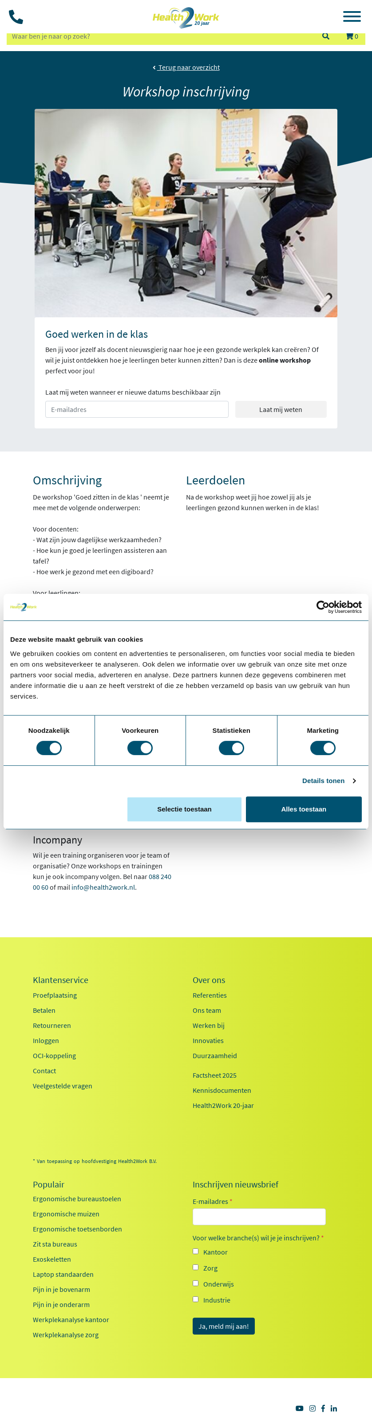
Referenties (210, 995)
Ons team (207, 1010)
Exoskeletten (52, 1259)
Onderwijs (218, 1283)
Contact (44, 1070)
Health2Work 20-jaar (223, 1105)
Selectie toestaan (184, 809)
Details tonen (323, 780)
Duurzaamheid (215, 1055)
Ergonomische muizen (66, 1213)
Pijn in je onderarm (61, 1304)
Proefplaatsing (55, 995)
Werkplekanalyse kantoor (71, 1319)
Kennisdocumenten (222, 1090)
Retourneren (52, 1025)
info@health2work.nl (103, 887)
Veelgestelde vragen (62, 1085)
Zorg (210, 1267)
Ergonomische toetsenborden (77, 1228)
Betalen (44, 1010)
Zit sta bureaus (55, 1243)
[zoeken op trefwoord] (160, 36)
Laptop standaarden (63, 1274)
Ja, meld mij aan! (223, 1326)
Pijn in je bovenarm (61, 1289)
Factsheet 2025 (215, 1075)
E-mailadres (213, 1201)
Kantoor (215, 1251)
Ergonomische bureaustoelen (77, 1198)
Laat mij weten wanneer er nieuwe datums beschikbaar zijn (133, 392)
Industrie (216, 1299)
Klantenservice (60, 980)
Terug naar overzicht (186, 67)
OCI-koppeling (54, 1055)
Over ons (209, 980)
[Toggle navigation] (352, 18)
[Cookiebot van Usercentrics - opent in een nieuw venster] (323, 607)
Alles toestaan (303, 809)
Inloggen (46, 1040)
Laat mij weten (280, 409)
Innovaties (208, 1040)
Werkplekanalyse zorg (66, 1334)
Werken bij (209, 1025)
